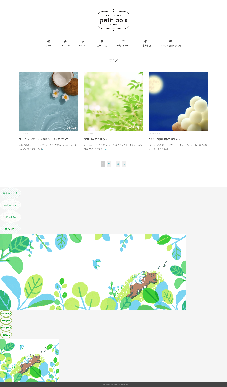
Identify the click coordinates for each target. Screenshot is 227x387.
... (43, 149)
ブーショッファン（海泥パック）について (43, 139)
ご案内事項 (145, 46)
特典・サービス (124, 46)
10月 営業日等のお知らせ (165, 139)
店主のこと (102, 46)
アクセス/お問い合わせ (170, 46)
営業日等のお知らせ (96, 139)
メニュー (65, 46)
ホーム (49, 46)
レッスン (83, 46)
